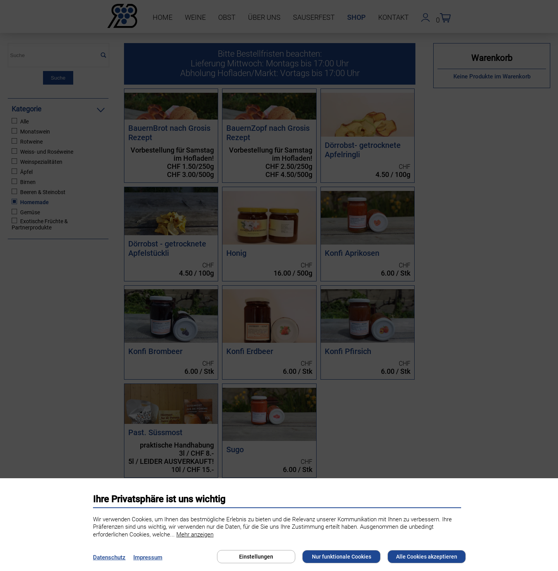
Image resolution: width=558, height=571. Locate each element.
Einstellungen (256, 557)
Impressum (147, 557)
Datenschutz (109, 557)
